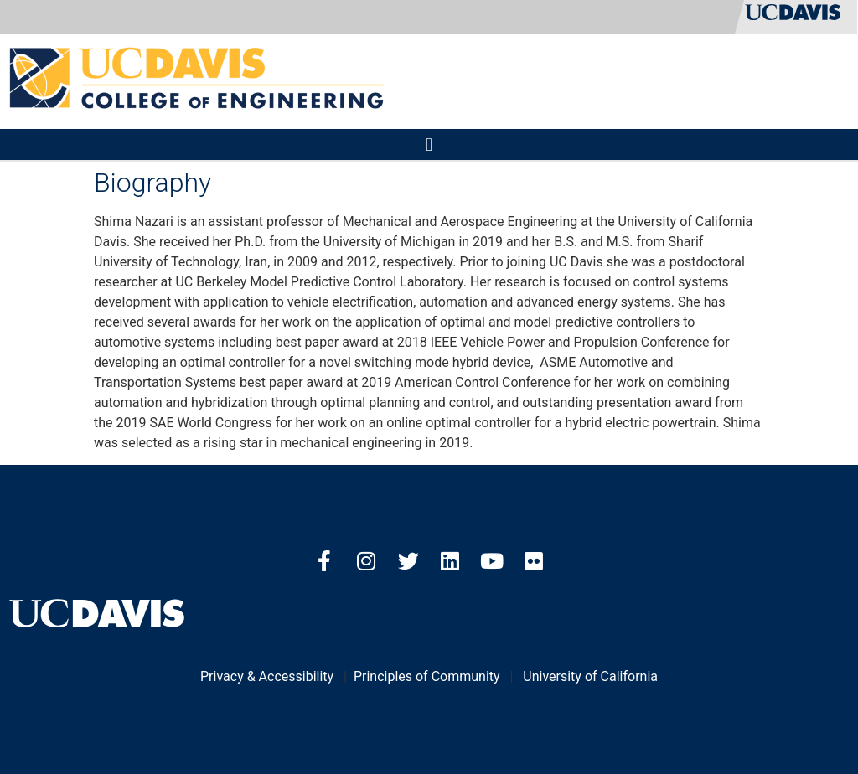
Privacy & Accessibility (266, 676)
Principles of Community (427, 676)
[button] (428, 144)
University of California (590, 676)
